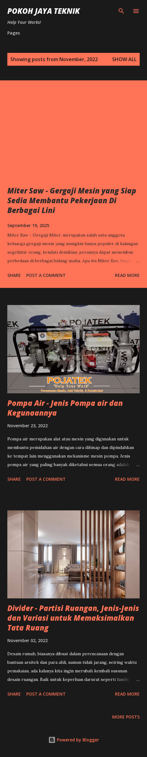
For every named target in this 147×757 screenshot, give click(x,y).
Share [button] (14, 275)
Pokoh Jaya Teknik (43, 11)
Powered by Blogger (73, 740)
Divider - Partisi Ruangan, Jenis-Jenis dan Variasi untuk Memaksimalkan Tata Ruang (73, 618)
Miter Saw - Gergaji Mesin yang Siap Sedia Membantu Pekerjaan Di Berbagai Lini (71, 200)
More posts (126, 717)
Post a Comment (46, 275)
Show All (124, 59)
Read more (127, 275)
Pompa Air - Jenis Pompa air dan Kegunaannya (65, 408)
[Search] (121, 11)
